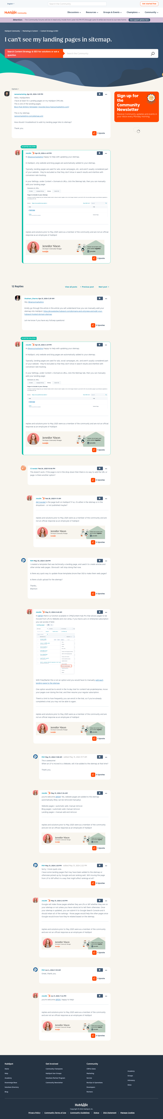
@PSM (40, 616)
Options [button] (14, 89)
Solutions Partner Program (55, 1078)
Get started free (149, 4)
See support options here (139, 20)
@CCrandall (41, 502)
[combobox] (77, 4)
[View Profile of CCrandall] (34, 469)
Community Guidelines (80, 1113)
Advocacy (131, 1080)
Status (96, 1113)
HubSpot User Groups (54, 1073)
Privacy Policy (34, 1113)
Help (6, 1073)
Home (7, 1069)
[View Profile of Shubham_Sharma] (31, 298)
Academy (8, 1078)
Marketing (90, 1073)
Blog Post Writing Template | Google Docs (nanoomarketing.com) (41, 107)
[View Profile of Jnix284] (28, 153)
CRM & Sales (91, 1069)
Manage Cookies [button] (127, 1113)
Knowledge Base (11, 1083)
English (9, 4)
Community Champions (54, 1069)
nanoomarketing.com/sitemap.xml (28, 116)
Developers (91, 1087)
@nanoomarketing (35, 157)
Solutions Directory (12, 1087)
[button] (106, 94)
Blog (6, 1092)
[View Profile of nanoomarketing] (20, 94)
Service (89, 1078)
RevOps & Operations (95, 1083)
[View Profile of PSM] (31, 561)
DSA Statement (109, 1113)
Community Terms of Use (55, 1113)
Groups (130, 1076)
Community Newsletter (54, 1083)
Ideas (130, 1085)
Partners (90, 1092)
